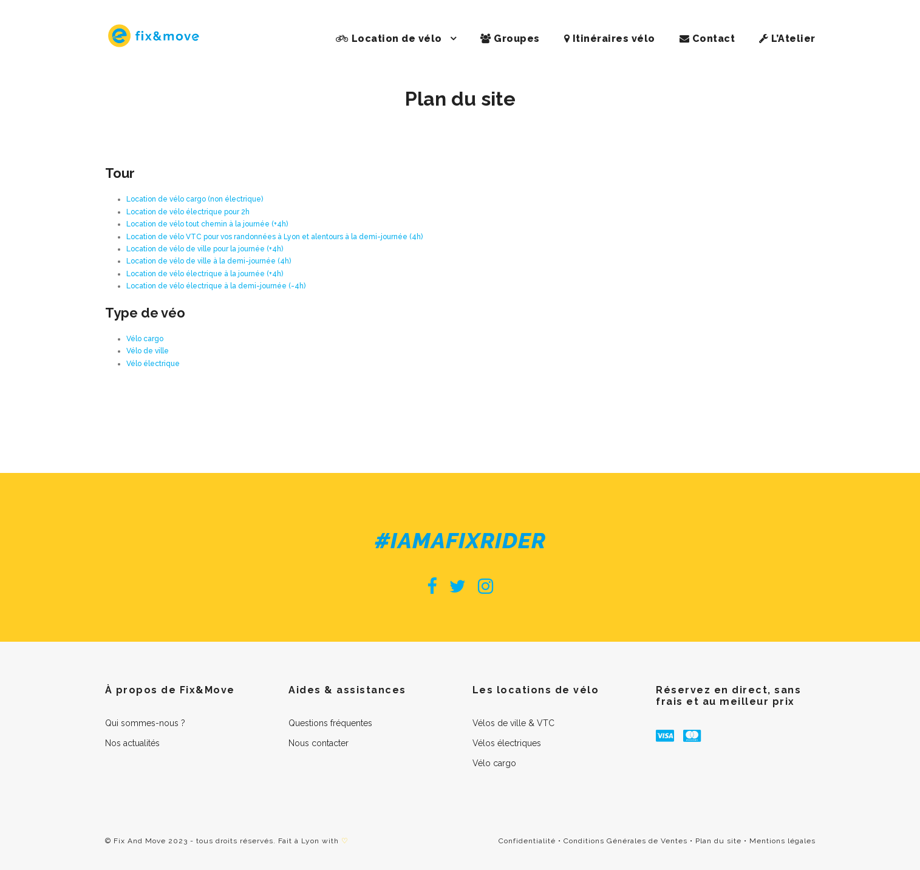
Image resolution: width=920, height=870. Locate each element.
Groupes (510, 38)
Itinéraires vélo (609, 38)
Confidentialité (527, 841)
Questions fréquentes (330, 723)
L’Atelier (787, 38)
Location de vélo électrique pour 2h (188, 212)
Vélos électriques (506, 743)
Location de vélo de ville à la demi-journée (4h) (208, 261)
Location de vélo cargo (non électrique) (194, 199)
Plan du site (718, 841)
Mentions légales (782, 841)
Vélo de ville (147, 351)
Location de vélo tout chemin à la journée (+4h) (207, 224)
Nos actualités (132, 743)
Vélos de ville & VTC (513, 723)
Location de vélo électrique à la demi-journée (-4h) (215, 286)
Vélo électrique (153, 363)
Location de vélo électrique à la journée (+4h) (204, 274)
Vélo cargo (144, 339)
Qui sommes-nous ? (145, 723)
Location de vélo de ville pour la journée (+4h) (204, 249)
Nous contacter (318, 743)
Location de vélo (389, 38)
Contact (707, 38)
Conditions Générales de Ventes (625, 841)
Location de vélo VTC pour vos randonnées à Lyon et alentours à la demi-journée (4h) (274, 237)
